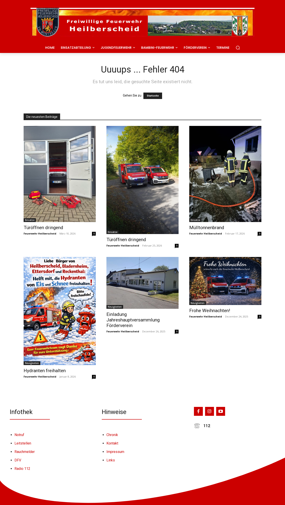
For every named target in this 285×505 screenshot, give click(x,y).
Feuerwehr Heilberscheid (40, 233)
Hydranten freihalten (45, 370)
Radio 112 (22, 469)
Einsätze (30, 220)
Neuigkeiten (32, 363)
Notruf (19, 435)
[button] (237, 47)
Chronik (112, 435)
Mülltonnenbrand (206, 227)
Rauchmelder (24, 452)
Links (110, 460)
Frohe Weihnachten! (209, 310)
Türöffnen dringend (43, 227)
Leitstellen (22, 443)
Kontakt (112, 443)
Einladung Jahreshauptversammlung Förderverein (133, 320)
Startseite (153, 95)
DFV (17, 460)
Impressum (115, 452)
